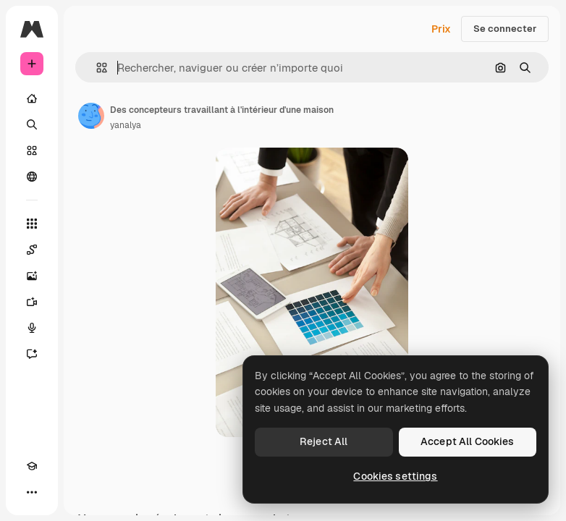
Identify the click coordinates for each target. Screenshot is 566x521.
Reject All (323, 441)
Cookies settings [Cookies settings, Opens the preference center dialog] (395, 476)
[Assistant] (31, 353)
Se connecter (504, 28)
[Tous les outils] (31, 223)
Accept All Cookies (468, 441)
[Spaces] (31, 249)
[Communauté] (31, 176)
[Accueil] (31, 98)
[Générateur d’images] (31, 275)
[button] (96, 67)
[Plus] (31, 492)
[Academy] (31, 466)
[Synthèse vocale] (31, 327)
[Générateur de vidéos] (31, 301)
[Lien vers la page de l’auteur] (91, 116)
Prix (441, 28)
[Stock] (31, 150)
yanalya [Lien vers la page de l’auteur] (125, 125)
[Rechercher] (31, 124)
